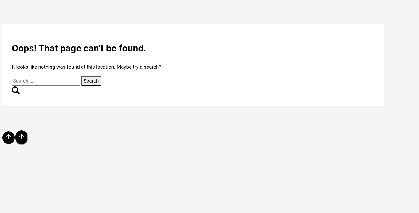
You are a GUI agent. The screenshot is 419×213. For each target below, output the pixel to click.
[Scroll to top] (8, 137)
